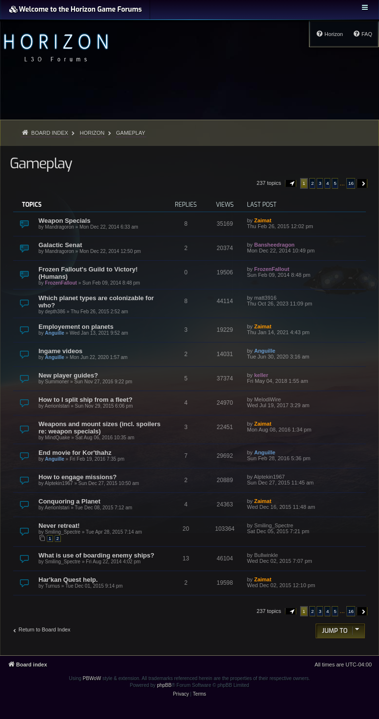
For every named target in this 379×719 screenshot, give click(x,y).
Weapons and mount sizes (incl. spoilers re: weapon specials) (99, 427)
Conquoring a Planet (69, 501)
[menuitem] (362, 34)
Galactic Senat (60, 245)
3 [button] (320, 183)
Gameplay (41, 163)
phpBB (164, 685)
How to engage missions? (77, 477)
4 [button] (327, 183)
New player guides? (68, 375)
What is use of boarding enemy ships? (96, 555)
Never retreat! (59, 525)
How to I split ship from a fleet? (85, 399)
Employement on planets (76, 326)
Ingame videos (60, 351)
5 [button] (335, 183)
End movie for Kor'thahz (75, 452)
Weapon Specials (64, 220)
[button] (290, 183)
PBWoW (92, 678)
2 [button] (312, 183)
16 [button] (351, 183)
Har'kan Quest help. (68, 579)
